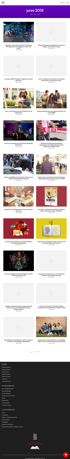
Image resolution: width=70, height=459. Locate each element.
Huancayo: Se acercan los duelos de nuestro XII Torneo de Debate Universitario (51, 242)
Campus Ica (4, 379)
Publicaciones (5, 400)
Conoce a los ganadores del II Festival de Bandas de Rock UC (18, 144)
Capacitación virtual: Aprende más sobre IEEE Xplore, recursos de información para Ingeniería (51, 340)
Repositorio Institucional (7, 424)
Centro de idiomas (6, 393)
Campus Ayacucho (6, 374)
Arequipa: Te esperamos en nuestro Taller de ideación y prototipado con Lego (51, 274)
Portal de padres (5, 419)
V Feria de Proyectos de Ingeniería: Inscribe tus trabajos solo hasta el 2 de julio (51, 45)
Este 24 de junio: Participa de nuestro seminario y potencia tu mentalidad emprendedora (18, 340)
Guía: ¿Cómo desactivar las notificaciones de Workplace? (18, 112)
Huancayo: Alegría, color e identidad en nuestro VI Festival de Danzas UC (19, 274)
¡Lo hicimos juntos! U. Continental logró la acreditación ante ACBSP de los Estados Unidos (51, 306)
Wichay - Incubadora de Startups (9, 417)
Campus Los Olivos (6, 376)
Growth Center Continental (8, 395)
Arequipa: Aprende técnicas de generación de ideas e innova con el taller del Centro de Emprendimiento (18, 307)
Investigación (5, 415)
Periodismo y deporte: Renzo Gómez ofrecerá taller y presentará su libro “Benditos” (51, 210)
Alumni (3, 412)
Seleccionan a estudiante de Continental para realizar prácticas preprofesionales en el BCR (51, 177)
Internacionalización (6, 391)
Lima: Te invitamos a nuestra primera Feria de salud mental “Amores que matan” (51, 79)
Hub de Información (6, 405)
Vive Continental (6, 402)
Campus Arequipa (6, 369)
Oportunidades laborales (7, 388)
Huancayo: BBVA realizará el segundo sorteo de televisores (19, 79)
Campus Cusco (5, 371)
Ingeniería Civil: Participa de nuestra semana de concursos (19, 210)
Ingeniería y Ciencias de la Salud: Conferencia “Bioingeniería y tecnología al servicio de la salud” (18, 46)
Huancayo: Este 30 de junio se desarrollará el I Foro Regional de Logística (18, 242)
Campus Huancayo (6, 367)
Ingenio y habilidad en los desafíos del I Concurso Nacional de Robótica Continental (18, 177)
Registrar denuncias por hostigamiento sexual (12, 426)
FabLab (3, 398)
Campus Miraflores (6, 381)
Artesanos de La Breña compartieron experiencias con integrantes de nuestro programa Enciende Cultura (51, 144)
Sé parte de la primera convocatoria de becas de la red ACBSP (51, 112)
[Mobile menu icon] (67, 3)
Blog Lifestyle (5, 422)
